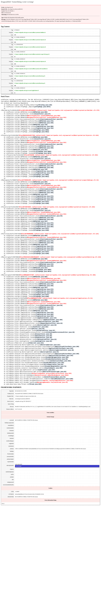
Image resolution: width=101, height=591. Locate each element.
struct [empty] (18, 466)
